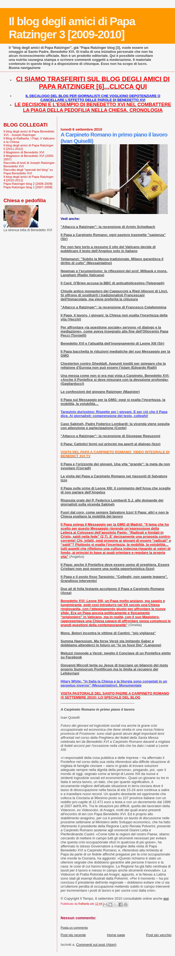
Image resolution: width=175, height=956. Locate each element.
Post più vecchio (159, 935)
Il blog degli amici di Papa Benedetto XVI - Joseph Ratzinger (28, 133)
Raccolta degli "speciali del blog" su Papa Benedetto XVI (28, 171)
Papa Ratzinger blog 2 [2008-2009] (27, 183)
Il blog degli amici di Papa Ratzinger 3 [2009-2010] (72, 28)
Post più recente (73, 935)
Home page (116, 935)
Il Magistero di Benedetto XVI (23, 152)
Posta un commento (74, 927)
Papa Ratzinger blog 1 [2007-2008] (27, 187)
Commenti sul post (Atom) (96, 945)
